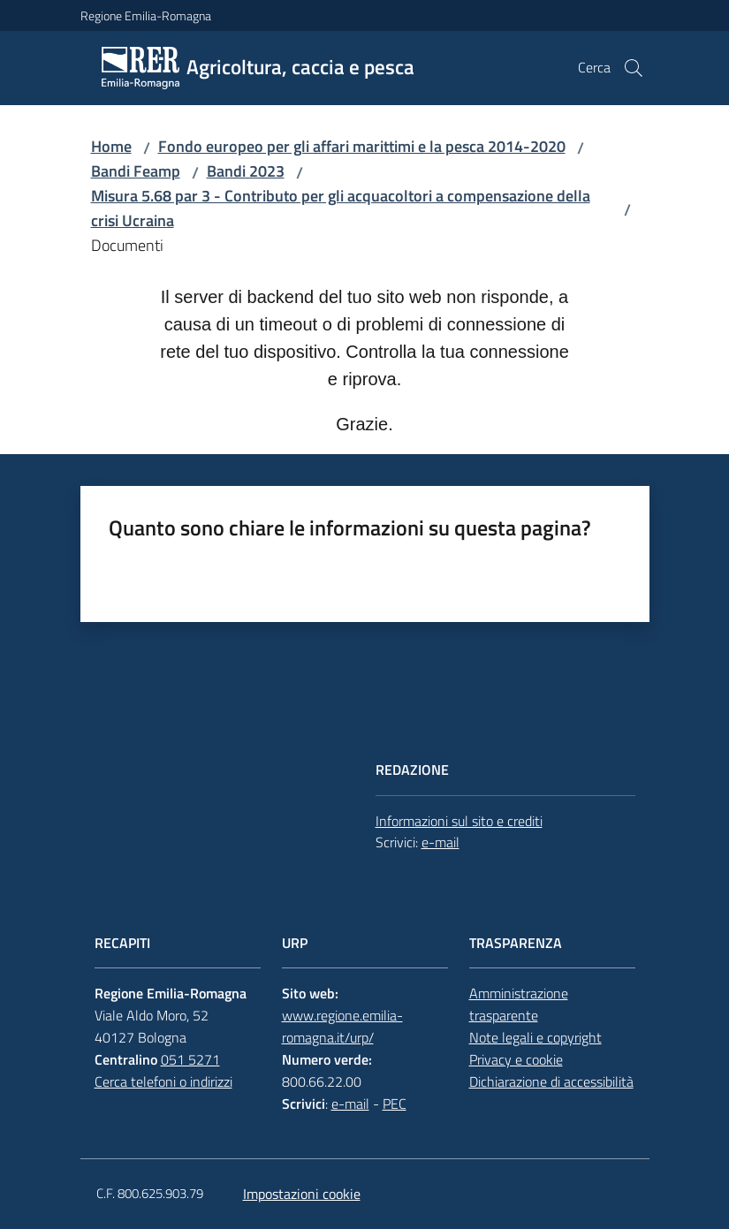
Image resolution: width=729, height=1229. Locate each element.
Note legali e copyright (535, 1037)
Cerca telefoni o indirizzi (163, 1081)
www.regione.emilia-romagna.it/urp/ (342, 1026)
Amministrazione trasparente (518, 1004)
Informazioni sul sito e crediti (459, 820)
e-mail (440, 842)
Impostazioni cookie (302, 1193)
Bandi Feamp (135, 171)
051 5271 (190, 1059)
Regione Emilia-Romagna (145, 15)
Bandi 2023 (246, 171)
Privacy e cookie (516, 1059)
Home (111, 146)
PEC (394, 1103)
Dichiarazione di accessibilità (551, 1081)
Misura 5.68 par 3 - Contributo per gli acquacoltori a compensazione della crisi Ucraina (340, 208)
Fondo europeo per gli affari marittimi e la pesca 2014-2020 (362, 146)
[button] (633, 68)
